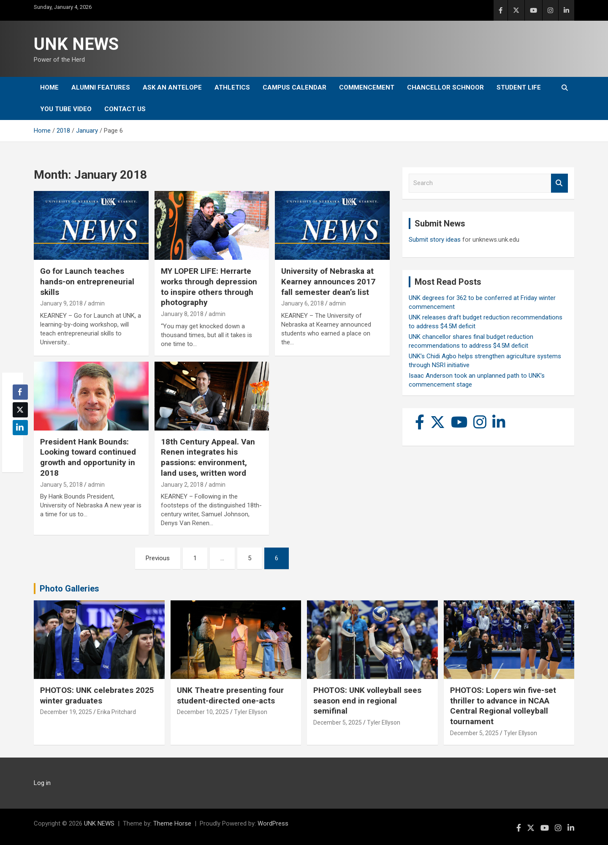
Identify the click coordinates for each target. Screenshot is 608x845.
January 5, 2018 (61, 484)
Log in (42, 783)
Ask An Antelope (172, 87)
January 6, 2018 (302, 303)
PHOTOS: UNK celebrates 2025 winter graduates (97, 695)
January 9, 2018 (61, 303)
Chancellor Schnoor (445, 87)
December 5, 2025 (337, 722)
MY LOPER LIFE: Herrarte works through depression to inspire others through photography (209, 286)
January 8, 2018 (182, 314)
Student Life (519, 87)
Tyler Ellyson (250, 712)
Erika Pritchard (116, 712)
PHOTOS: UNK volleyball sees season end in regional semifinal (367, 700)
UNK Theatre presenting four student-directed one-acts (230, 695)
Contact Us (125, 109)
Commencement (366, 87)
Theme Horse (172, 823)
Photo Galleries (69, 588)
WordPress (273, 823)
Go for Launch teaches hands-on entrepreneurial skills (87, 281)
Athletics (232, 87)
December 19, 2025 (66, 712)
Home (49, 87)
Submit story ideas (435, 239)
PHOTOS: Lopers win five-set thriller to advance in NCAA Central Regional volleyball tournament (503, 705)
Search (559, 183)
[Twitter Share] (20, 409)
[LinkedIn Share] (20, 427)
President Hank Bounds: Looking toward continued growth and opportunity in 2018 (88, 457)
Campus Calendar (294, 87)
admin (96, 303)
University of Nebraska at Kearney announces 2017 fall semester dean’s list (328, 281)
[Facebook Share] (20, 392)
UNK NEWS (76, 44)
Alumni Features (100, 87)
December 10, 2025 (203, 712)
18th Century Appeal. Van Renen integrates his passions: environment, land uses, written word (208, 457)
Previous (158, 558)
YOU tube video (66, 109)
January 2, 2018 (182, 484)
